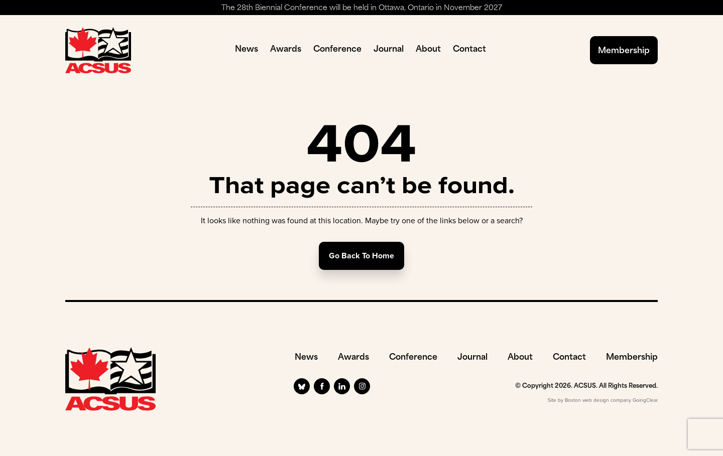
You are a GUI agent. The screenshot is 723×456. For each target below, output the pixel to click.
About (428, 50)
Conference (337, 50)
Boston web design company (598, 400)
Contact (469, 50)
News (246, 50)
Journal (389, 50)
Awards (285, 50)
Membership (624, 51)
